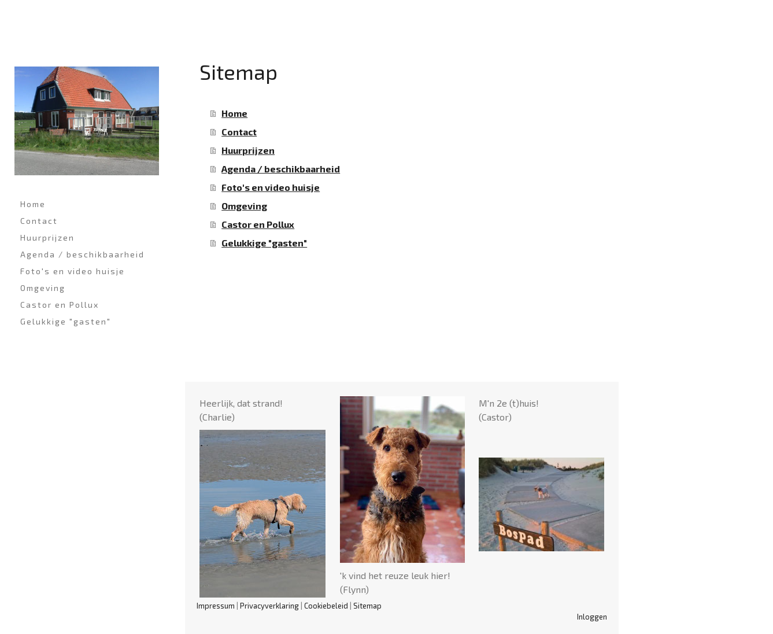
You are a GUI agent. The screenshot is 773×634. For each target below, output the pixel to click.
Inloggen (592, 616)
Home (33, 204)
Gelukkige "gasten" (65, 321)
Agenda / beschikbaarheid (82, 254)
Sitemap (367, 605)
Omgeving (42, 288)
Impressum (216, 605)
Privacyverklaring (269, 605)
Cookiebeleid (326, 605)
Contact (39, 221)
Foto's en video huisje (72, 271)
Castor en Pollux (59, 304)
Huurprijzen (47, 237)
